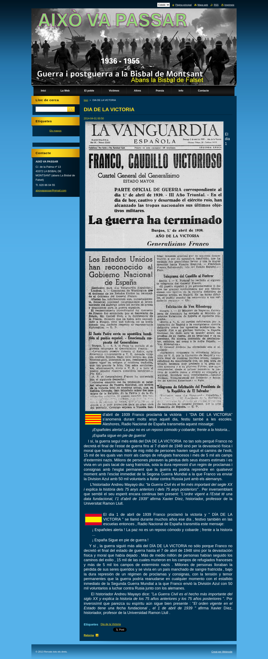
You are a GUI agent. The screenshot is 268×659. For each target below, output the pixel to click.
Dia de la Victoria (110, 624)
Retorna (89, 635)
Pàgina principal (183, 5)
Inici (86, 100)
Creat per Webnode (221, 651)
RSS (216, 5)
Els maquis (55, 130)
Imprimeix (229, 5)
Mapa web (202, 5)
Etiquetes (91, 624)
